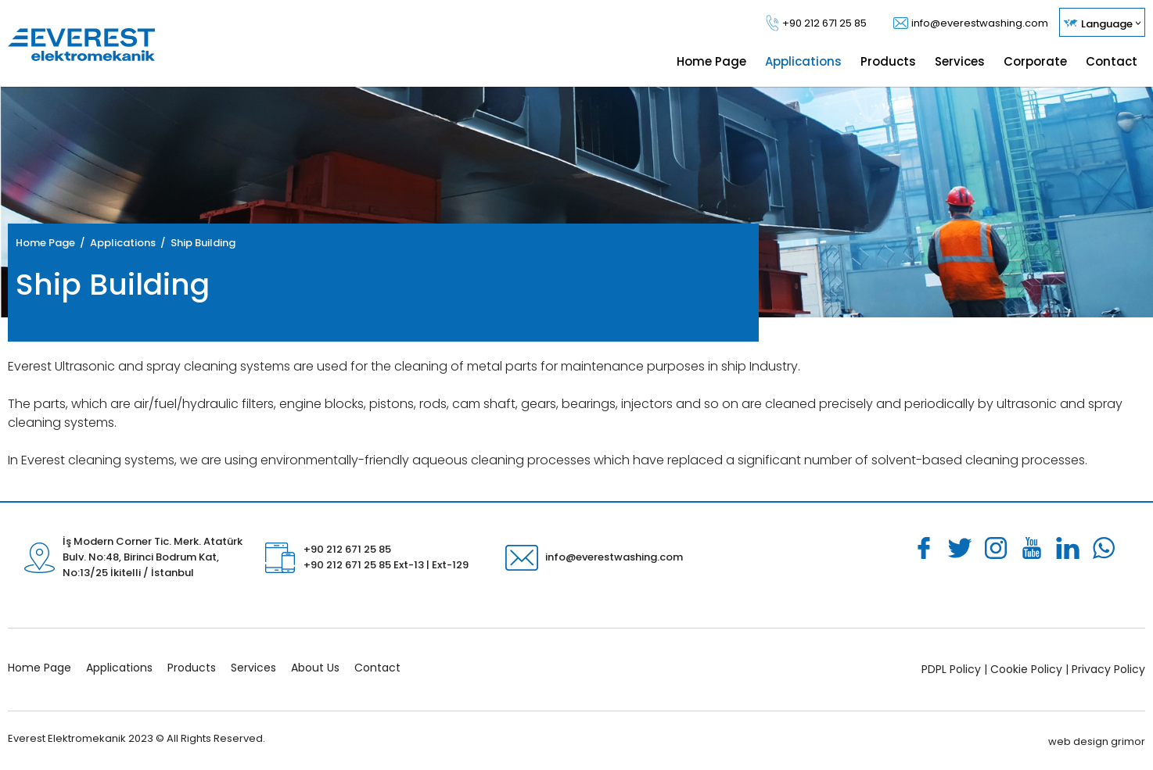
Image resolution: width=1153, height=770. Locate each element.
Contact (377, 667)
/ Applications (115, 242)
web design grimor (1096, 741)
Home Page (45, 242)
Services (253, 667)
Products (191, 667)
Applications (119, 667)
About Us (315, 667)
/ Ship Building (195, 242)
